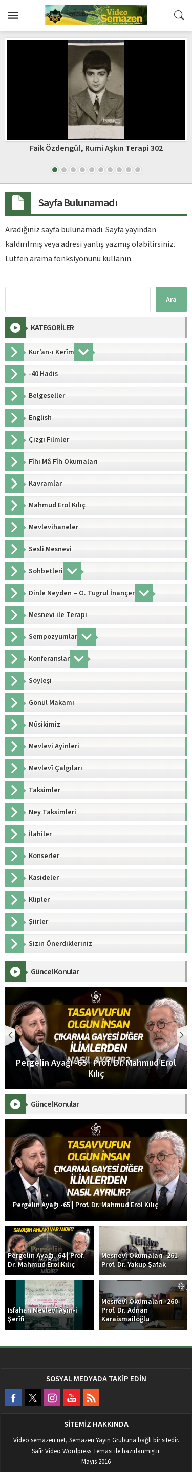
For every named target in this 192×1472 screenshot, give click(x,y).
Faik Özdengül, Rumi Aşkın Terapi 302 (96, 148)
